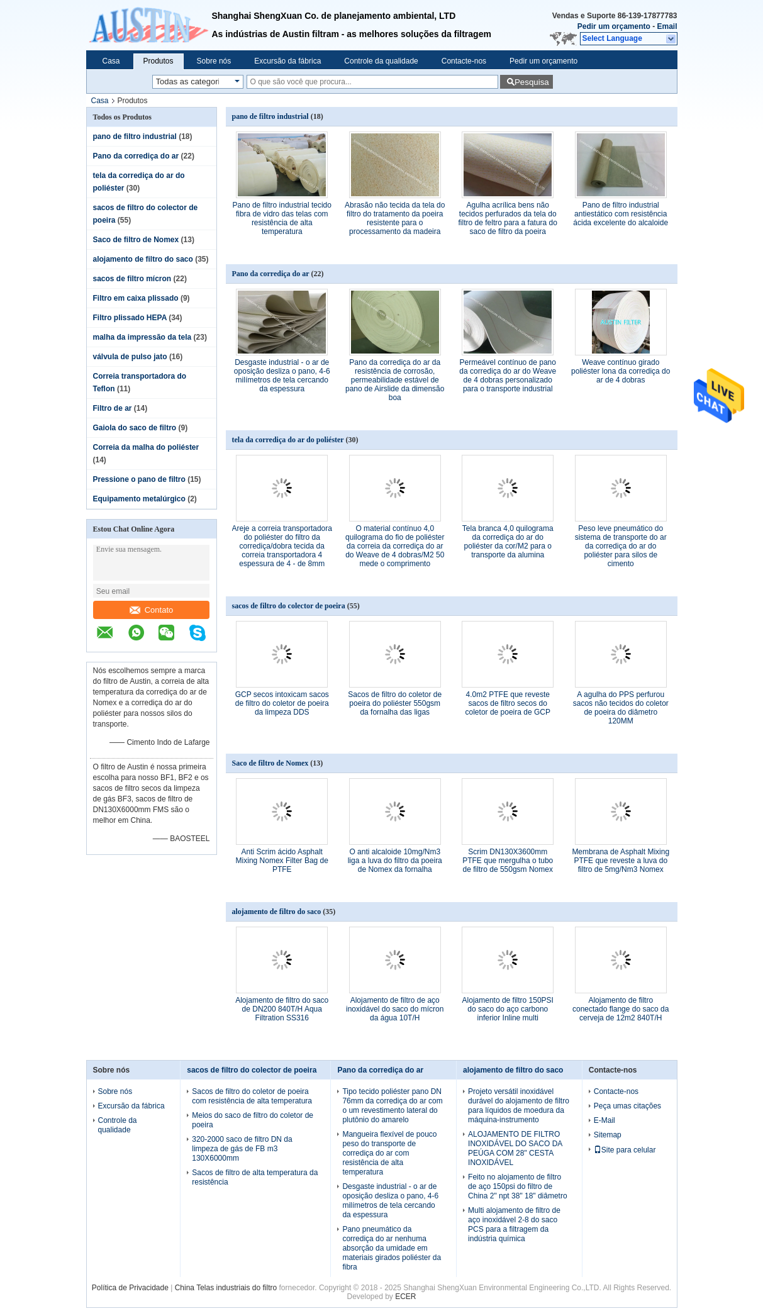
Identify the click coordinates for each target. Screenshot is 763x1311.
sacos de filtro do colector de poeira (288, 605)
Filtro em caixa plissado (136, 298)
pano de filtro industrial (135, 136)
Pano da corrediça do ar (136, 156)
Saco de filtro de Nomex (136, 239)
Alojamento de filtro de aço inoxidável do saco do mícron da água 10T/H (394, 1009)
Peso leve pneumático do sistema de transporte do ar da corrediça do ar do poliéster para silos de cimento (621, 546)
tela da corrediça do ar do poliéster (288, 439)
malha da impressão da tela (142, 337)
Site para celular (625, 1150)
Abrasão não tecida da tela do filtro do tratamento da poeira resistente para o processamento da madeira (395, 218)
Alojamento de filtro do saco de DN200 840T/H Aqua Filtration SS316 (281, 1009)
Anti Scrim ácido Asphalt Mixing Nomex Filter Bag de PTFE (282, 860)
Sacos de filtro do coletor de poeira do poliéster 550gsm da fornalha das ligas (395, 703)
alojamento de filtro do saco (143, 259)
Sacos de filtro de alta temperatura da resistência (255, 1177)
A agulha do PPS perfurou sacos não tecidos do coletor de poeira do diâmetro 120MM (621, 707)
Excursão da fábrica (287, 61)
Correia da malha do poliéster (146, 447)
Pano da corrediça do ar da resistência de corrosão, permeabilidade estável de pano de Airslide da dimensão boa (394, 380)
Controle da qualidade (381, 61)
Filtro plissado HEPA (130, 317)
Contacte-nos (464, 61)
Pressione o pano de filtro (139, 479)
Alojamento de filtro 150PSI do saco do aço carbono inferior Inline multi (508, 1009)
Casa (111, 61)
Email (667, 26)
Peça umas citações (627, 1106)
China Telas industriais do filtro (226, 1287)
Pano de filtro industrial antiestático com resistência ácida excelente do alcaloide (620, 214)
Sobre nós (214, 61)
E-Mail (604, 1120)
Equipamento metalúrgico (139, 498)
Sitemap (607, 1134)
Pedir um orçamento (613, 26)
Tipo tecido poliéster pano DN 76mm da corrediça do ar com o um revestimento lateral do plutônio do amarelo (392, 1105)
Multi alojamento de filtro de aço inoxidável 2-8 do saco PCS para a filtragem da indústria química (514, 1224)
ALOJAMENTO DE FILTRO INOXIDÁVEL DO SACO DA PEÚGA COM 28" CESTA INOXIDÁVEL (515, 1148)
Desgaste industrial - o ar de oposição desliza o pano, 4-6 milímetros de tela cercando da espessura (282, 375)
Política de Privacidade (130, 1287)
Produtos (158, 61)
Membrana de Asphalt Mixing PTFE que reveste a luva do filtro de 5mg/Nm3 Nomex (620, 860)
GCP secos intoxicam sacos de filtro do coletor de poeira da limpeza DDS (282, 703)
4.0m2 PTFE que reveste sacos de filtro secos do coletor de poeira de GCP (507, 703)
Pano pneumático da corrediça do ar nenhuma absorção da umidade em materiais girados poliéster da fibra (391, 1248)
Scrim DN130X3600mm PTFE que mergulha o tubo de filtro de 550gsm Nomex (507, 860)
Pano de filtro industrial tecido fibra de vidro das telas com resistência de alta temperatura (282, 218)
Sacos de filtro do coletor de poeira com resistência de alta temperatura (252, 1096)
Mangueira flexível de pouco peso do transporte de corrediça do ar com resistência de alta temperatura (389, 1153)
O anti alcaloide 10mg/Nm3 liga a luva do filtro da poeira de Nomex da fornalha (395, 860)
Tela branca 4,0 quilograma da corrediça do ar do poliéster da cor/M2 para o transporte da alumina (508, 541)
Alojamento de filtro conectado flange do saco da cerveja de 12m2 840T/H (620, 1009)
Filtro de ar (112, 408)
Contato (152, 610)
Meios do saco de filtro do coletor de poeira (252, 1120)
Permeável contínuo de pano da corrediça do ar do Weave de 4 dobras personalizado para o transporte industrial (507, 375)
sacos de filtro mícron (132, 278)
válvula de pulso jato (130, 356)
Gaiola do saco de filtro (135, 427)
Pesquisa (532, 82)
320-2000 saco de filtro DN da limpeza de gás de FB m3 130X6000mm (242, 1149)
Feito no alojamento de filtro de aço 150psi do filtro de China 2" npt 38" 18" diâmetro (517, 1186)
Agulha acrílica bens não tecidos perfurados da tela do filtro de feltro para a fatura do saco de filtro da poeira (508, 218)
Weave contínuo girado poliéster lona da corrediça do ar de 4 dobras (620, 371)
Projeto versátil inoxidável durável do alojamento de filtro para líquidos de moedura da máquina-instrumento (518, 1105)
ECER (405, 1296)
